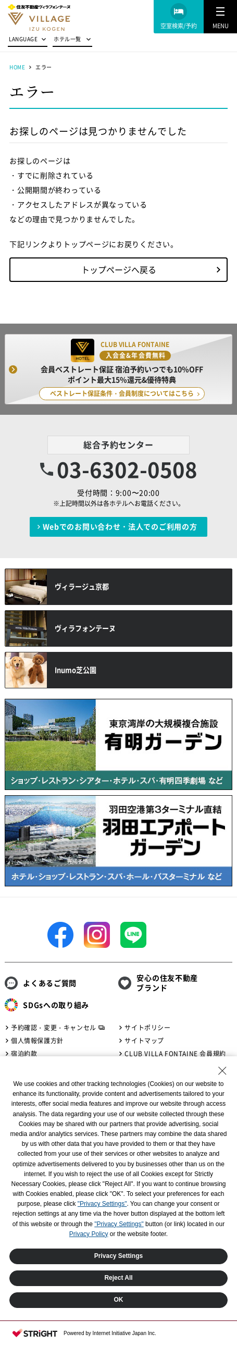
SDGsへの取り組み (56, 1004)
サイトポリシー (147, 1027)
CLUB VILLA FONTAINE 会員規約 (175, 1053)
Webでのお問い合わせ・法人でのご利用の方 (120, 526)
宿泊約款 (24, 1053)
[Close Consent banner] (222, 1070)
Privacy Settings (118, 1255)
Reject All (118, 1277)
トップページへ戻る (118, 269)
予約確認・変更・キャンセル (53, 1027)
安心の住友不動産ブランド (167, 983)
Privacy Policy (88, 1234)
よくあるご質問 (50, 983)
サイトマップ (144, 1040)
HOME (17, 67)
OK (118, 1299)
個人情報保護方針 (37, 1040)
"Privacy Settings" (102, 1203)
